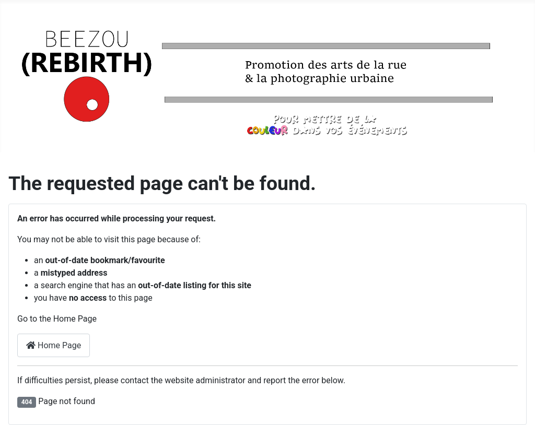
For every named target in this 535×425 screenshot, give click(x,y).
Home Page (53, 345)
